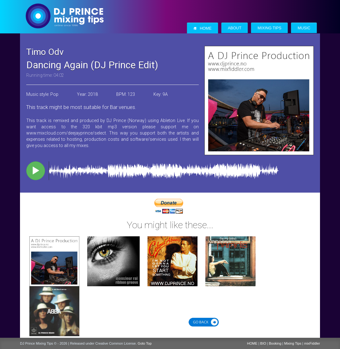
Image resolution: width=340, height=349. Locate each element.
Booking (275, 343)
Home (202, 28)
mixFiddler (312, 343)
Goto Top (145, 343)
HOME (252, 343)
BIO (263, 343)
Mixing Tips (269, 28)
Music (304, 28)
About (234, 28)
